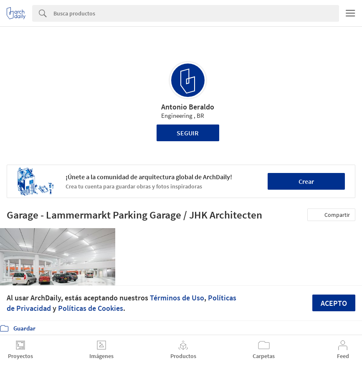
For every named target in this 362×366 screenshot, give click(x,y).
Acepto (334, 303)
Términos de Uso (177, 297)
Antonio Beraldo (187, 107)
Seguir (188, 133)
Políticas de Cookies (90, 308)
